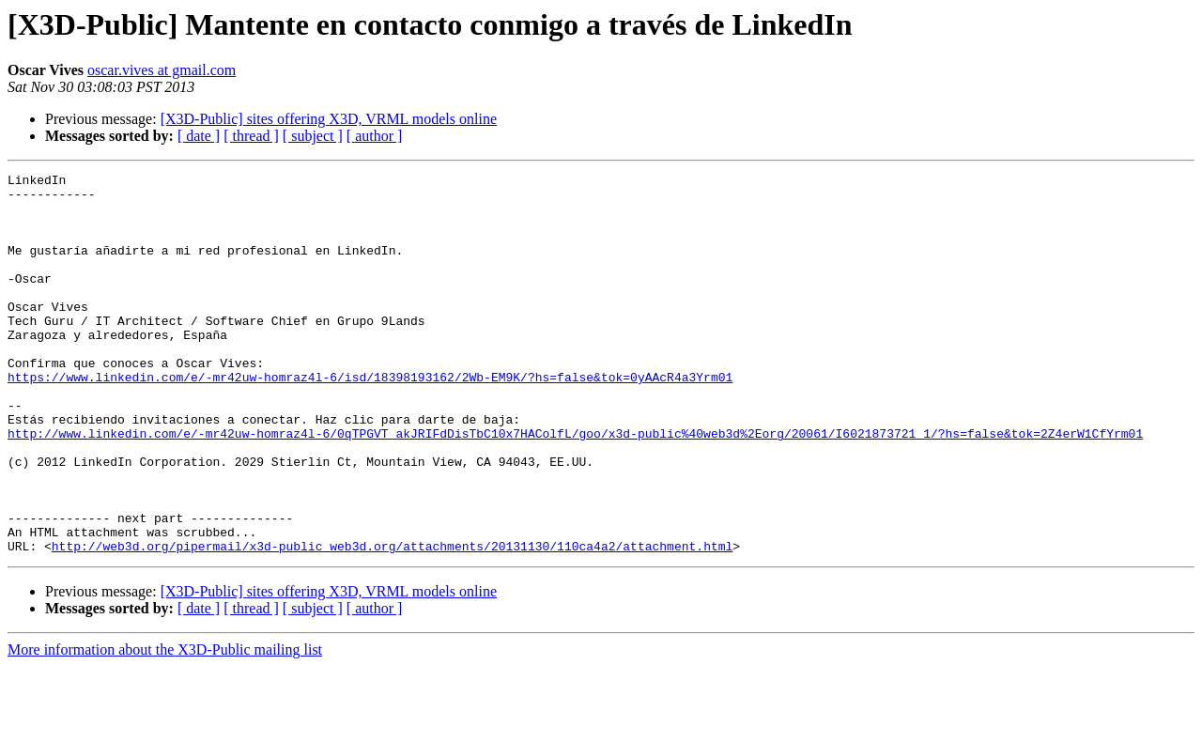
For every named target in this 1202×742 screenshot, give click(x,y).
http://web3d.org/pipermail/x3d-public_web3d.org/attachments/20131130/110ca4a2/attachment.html (392, 621)
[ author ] (375, 136)
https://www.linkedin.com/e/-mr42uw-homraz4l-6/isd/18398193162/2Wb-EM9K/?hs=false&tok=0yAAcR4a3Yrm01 (370, 418)
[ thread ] (251, 136)
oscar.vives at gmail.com (161, 70)
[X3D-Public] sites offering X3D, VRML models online (329, 119)
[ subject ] (313, 136)
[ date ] (198, 136)
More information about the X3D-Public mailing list (165, 726)
